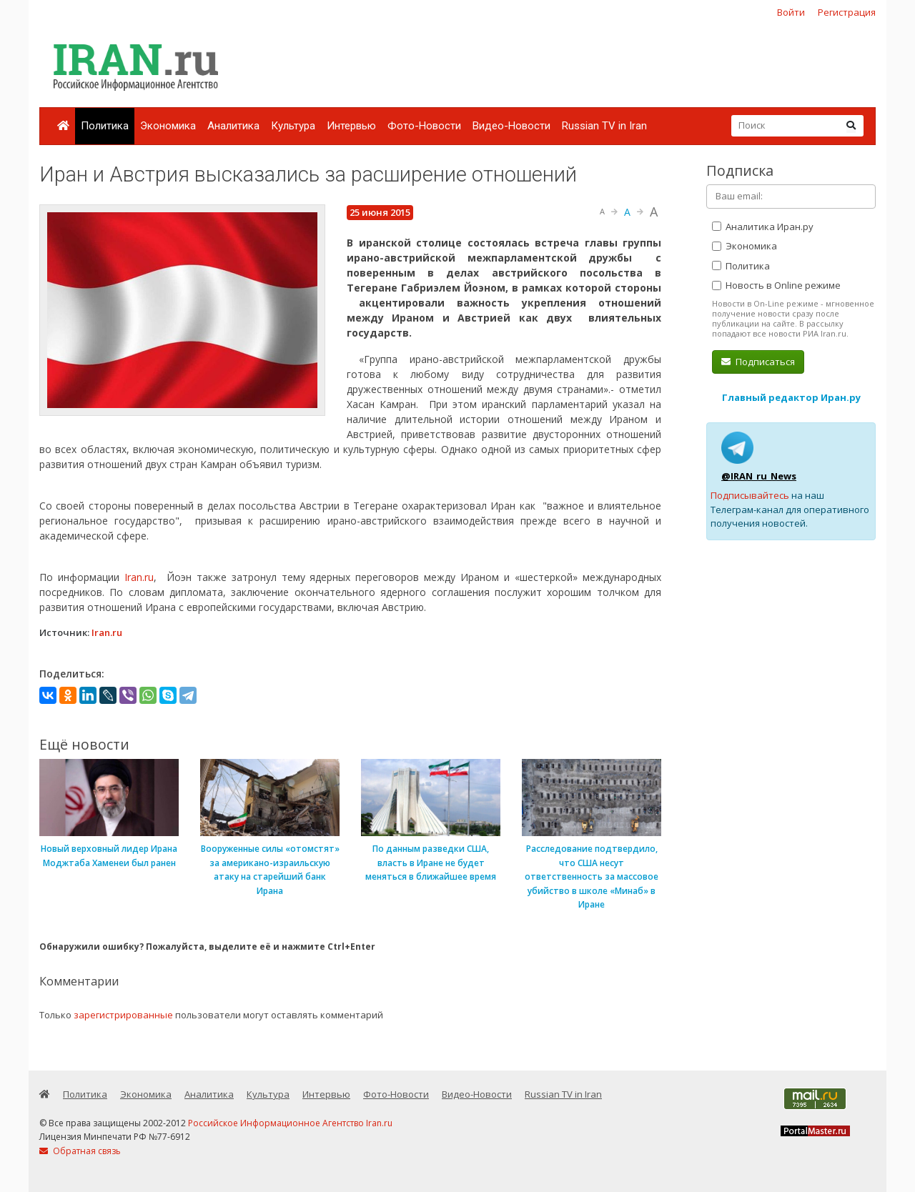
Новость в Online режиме (776, 285)
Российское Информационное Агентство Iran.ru (290, 1123)
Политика (105, 125)
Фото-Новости (424, 125)
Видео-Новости (511, 125)
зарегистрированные (123, 1014)
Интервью (351, 125)
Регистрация (847, 12)
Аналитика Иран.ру (762, 226)
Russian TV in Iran (604, 125)
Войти (791, 12)
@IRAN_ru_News (758, 476)
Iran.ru (139, 577)
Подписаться (758, 361)
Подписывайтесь (750, 495)
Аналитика (233, 125)
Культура (293, 125)
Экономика (168, 125)
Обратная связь (80, 1151)
